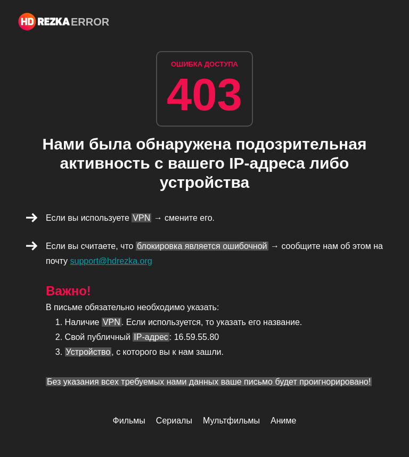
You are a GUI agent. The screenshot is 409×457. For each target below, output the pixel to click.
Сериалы (174, 420)
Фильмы (129, 420)
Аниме (283, 420)
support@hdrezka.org (111, 260)
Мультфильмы (231, 420)
